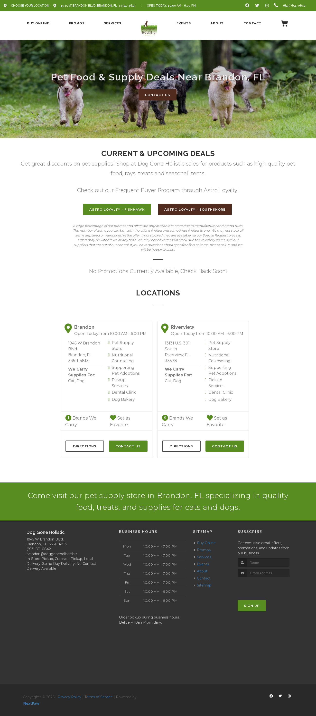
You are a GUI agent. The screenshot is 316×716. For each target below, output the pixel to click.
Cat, (71, 381)
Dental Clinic (124, 392)
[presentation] (263, 586)
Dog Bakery (123, 399)
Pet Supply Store (123, 345)
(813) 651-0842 (39, 549)
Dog (80, 381)
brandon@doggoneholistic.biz (52, 554)
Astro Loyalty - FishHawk (117, 209)
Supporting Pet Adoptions (125, 370)
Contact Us (157, 95)
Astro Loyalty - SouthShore (194, 209)
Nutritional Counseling (123, 358)
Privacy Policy (69, 697)
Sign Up (252, 606)
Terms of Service (98, 697)
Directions (84, 446)
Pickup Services (120, 383)
